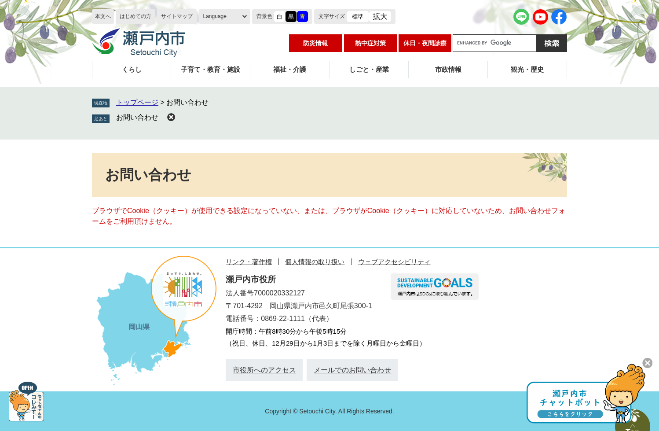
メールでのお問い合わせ (352, 370)
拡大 (380, 16)
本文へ (103, 16)
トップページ (137, 102)
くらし (132, 69)
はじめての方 (135, 16)
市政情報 (448, 69)
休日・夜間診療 (425, 43)
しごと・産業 (369, 69)
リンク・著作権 (249, 261)
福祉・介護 (289, 69)
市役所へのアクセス (264, 370)
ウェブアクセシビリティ (394, 261)
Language (215, 16)
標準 (357, 16)
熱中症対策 (370, 43)
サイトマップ (177, 16)
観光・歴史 (527, 69)
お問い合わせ (137, 117)
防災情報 (315, 43)
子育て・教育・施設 (210, 69)
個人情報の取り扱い (314, 261)
